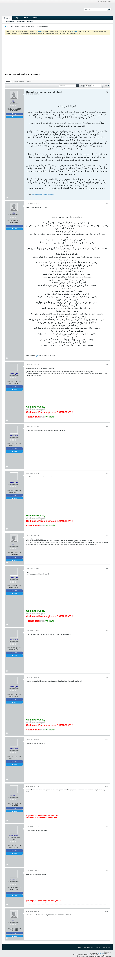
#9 (107, 677)
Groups (35, 18)
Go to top (106, 947)
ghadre (45, 194)
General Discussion (42, 26)
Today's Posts (9, 21)
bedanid (39, 194)
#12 (106, 827)
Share (14, 114)
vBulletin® (101, 953)
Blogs (16, 18)
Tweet (14, 117)
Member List (21, 21)
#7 (107, 569)
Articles (25, 18)
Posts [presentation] (8, 82)
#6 (107, 535)
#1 (107, 92)
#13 (106, 871)
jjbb (37, 356)
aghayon (34, 194)
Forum (11, 26)
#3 (107, 364)
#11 (106, 786)
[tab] (8, 81)
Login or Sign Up (104, 1)
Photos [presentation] (29, 82)
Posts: (12, 111)
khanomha (51, 194)
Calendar (30, 21)
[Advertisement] (57, 54)
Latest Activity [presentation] (18, 82)
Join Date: (10, 109)
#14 (106, 911)
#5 (107, 473)
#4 (107, 426)
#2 (107, 204)
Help (80, 947)
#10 (106, 739)
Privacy (98, 947)
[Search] (95, 9)
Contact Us (88, 947)
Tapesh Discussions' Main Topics (24, 26)
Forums (7, 18)
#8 (107, 631)
